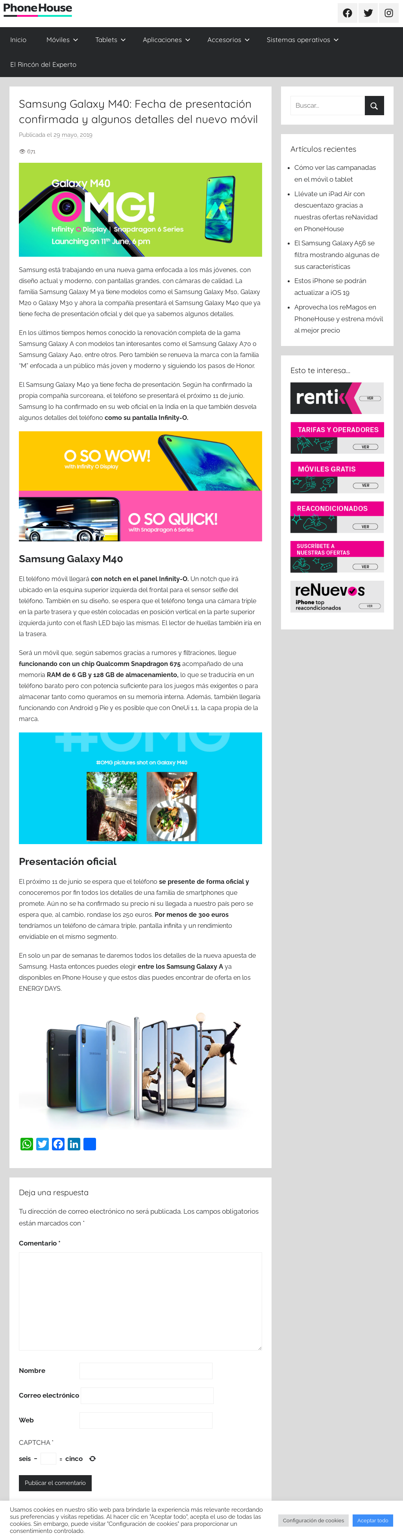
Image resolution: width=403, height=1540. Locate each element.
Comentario (40, 1243)
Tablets (110, 39)
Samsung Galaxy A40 (50, 355)
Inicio (18, 39)
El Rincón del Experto (43, 64)
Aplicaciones (166, 39)
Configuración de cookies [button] (313, 1520)
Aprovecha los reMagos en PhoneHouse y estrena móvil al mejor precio (338, 319)
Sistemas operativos (303, 39)
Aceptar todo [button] (372, 1520)
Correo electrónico (49, 1395)
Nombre (32, 1370)
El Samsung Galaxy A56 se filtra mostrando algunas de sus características (336, 254)
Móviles (62, 39)
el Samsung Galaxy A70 (216, 344)
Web (26, 1420)
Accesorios (228, 39)
